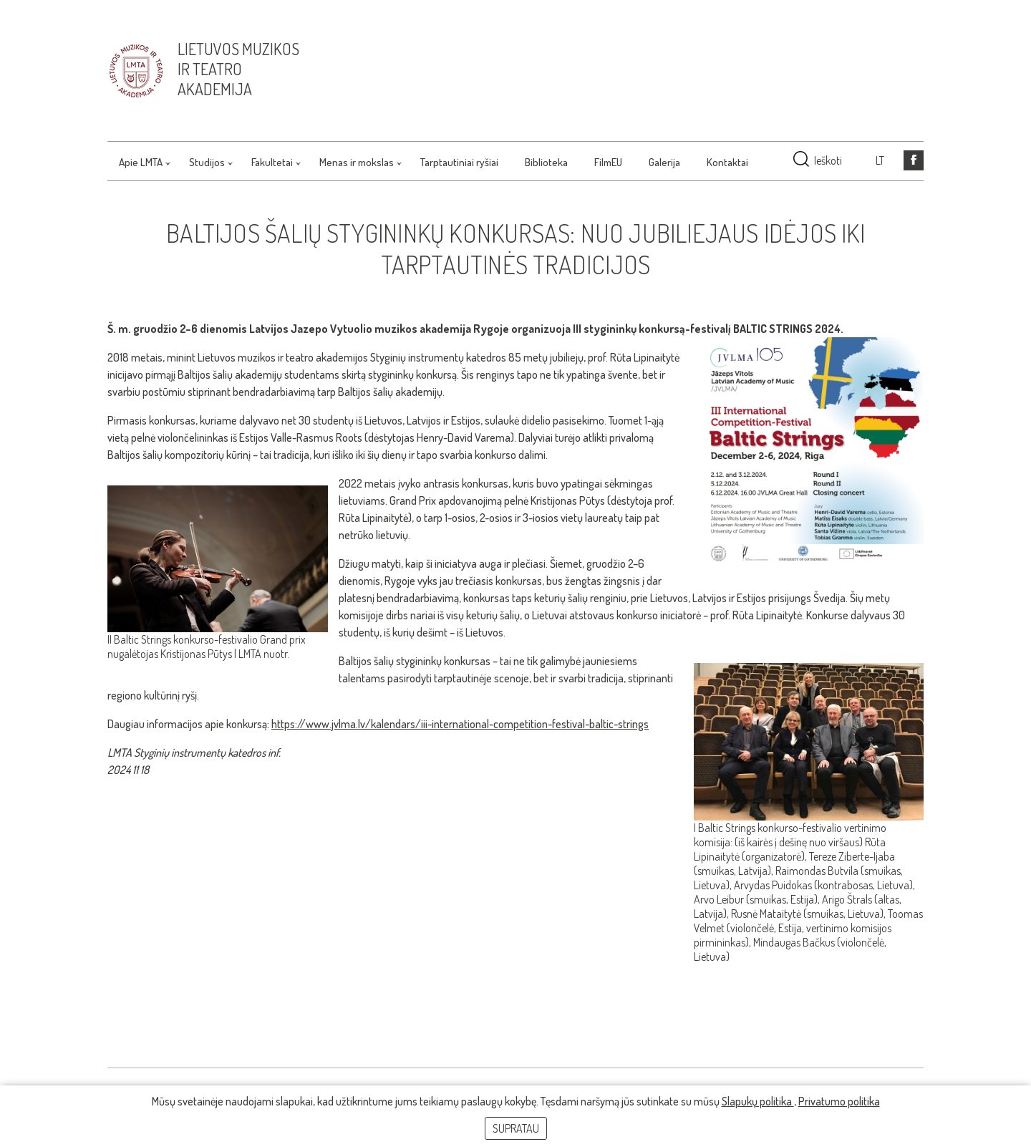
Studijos (207, 162)
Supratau (516, 1128)
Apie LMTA (141, 162)
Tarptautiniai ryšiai (459, 162)
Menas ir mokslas (356, 162)
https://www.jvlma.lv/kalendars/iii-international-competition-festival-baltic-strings (460, 724)
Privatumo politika (839, 1101)
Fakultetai (272, 162)
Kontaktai (727, 162)
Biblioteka (546, 162)
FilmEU (608, 162)
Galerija (664, 162)
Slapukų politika (758, 1101)
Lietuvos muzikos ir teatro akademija (238, 69)
